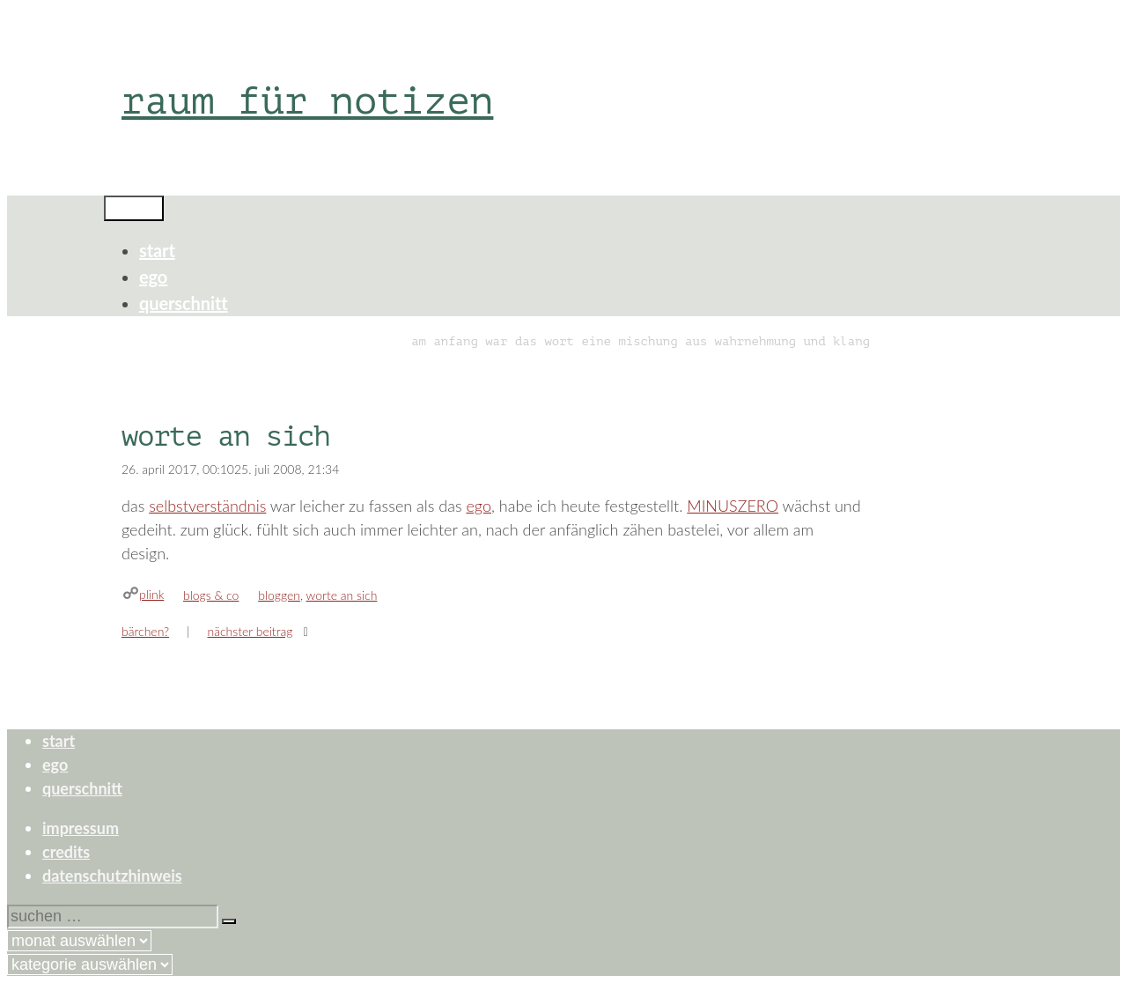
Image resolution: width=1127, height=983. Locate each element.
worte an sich (342, 595)
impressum (80, 828)
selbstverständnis (207, 505)
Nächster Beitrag (249, 631)
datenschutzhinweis (112, 875)
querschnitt (183, 303)
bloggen (279, 595)
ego (153, 276)
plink (151, 594)
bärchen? (145, 631)
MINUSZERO (732, 505)
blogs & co (211, 595)
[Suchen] (229, 921)
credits (66, 851)
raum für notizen (307, 100)
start (157, 250)
